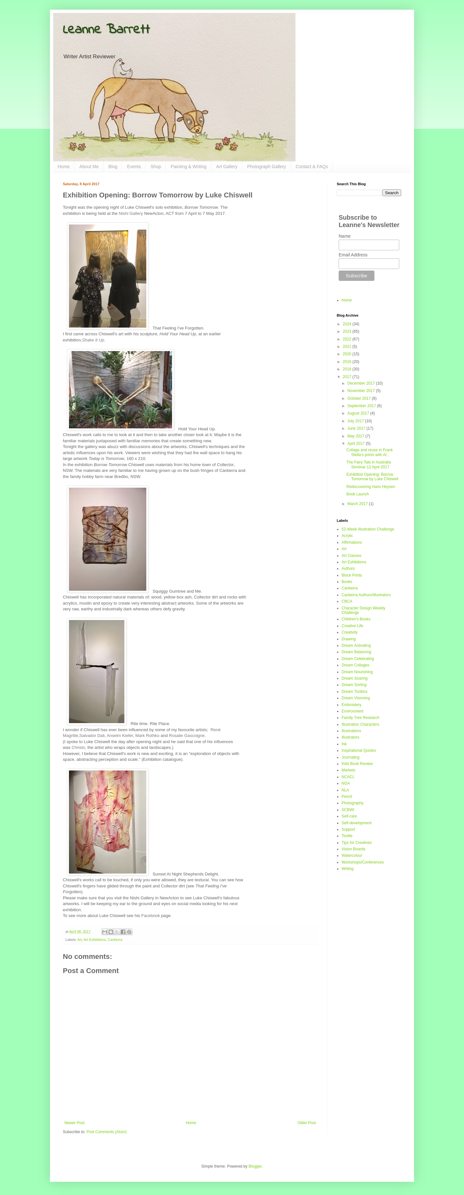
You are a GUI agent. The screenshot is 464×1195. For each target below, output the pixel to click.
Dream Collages (355, 665)
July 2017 (356, 421)
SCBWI (348, 810)
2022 (348, 339)
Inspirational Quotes (359, 750)
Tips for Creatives (357, 842)
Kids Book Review (357, 763)
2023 (348, 331)
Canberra (115, 940)
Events (134, 166)
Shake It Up (93, 340)
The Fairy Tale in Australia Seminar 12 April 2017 (368, 464)
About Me (89, 166)
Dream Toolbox (354, 691)
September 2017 (362, 406)
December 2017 (361, 383)
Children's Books (356, 619)
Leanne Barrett (106, 30)
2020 (348, 354)
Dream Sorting (354, 685)
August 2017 (358, 413)
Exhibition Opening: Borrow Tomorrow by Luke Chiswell (372, 476)
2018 (348, 369)
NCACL (348, 777)
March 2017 (358, 504)
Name (345, 236)
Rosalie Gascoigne (187, 735)
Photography (352, 803)
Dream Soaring (355, 678)
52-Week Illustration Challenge (368, 529)
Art (79, 940)
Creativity (350, 632)
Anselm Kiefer (120, 735)
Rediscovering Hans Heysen (370, 486)
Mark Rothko (147, 735)
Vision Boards (353, 849)
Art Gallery (226, 166)
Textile (347, 836)
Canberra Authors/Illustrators (366, 595)
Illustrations (351, 731)
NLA (345, 790)
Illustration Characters (360, 724)
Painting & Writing (189, 166)
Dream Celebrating (358, 658)
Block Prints (352, 575)
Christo (78, 747)
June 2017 (356, 428)
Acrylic (347, 535)
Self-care (349, 816)
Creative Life (352, 626)
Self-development (357, 823)
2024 (348, 324)
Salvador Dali (91, 735)
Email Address (353, 254)
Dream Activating (356, 645)
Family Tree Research (360, 717)
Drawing (349, 639)
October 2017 (359, 398)
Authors (348, 568)
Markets (348, 770)
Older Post (306, 1123)
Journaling (350, 757)
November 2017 (361, 390)
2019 (348, 361)
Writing (347, 868)
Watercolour (352, 855)
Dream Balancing (356, 652)
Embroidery (351, 705)
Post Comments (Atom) (106, 1132)
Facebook (150, 915)
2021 (348, 346)
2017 (348, 377)
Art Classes (351, 555)
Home (64, 166)
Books (347, 581)
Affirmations (352, 542)
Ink (344, 744)
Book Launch (357, 494)
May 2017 (356, 436)
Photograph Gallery (266, 166)
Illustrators (350, 737)
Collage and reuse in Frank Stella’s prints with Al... (369, 452)
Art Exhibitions (94, 940)
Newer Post (74, 1123)
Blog (112, 166)
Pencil (347, 796)
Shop (155, 166)
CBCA (347, 601)
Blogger (255, 1166)
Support (348, 829)
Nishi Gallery (131, 213)
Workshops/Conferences (363, 862)
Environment (352, 711)
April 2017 (356, 443)
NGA (346, 783)
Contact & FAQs (312, 166)
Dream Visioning (356, 698)
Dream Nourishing (357, 672)
